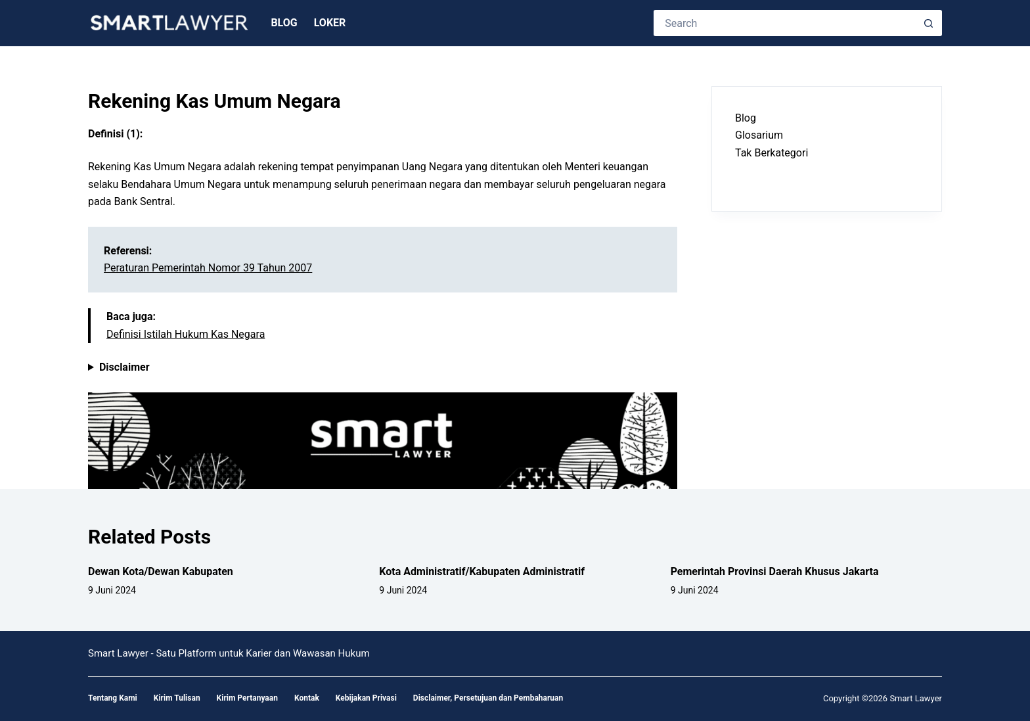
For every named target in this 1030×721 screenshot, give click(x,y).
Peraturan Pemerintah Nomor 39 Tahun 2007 (208, 268)
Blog (284, 22)
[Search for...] (785, 23)
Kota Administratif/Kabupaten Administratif (482, 571)
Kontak (306, 698)
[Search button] (929, 23)
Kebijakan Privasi (366, 698)
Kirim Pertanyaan (247, 698)
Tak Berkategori (771, 153)
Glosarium (759, 135)
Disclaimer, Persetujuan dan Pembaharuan (488, 698)
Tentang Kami (112, 698)
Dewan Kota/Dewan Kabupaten (160, 571)
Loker (330, 22)
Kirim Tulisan (177, 698)
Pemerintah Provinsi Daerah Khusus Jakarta (775, 571)
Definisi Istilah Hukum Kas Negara (185, 334)
